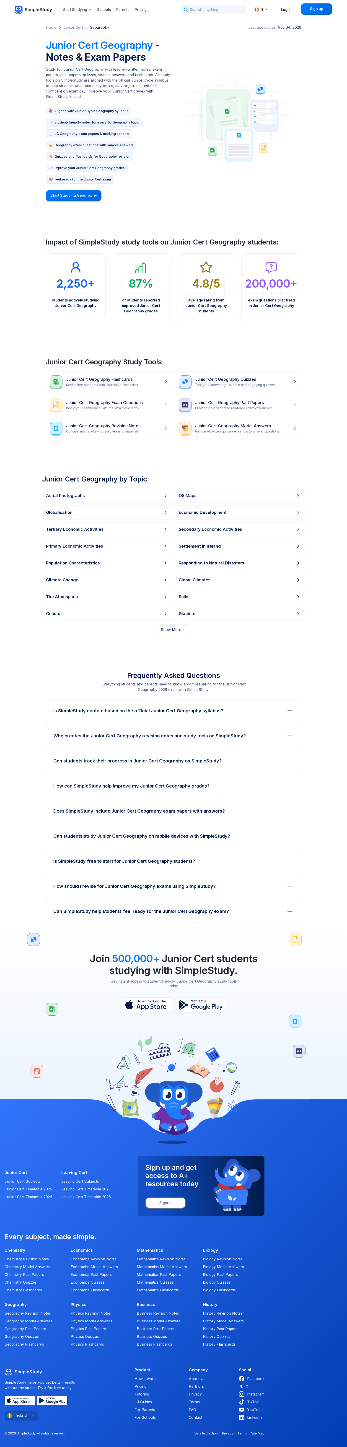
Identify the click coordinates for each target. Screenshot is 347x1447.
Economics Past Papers (91, 1274)
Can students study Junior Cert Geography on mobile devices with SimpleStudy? (173, 836)
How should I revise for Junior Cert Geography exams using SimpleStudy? (173, 886)
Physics (78, 1304)
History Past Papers (220, 1328)
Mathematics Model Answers (162, 1266)
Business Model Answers (158, 1321)
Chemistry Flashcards (23, 1290)
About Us (197, 1378)
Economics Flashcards (90, 1290)
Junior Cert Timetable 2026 (28, 1197)
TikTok (249, 1402)
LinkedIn (250, 1417)
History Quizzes (216, 1336)
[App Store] (145, 1005)
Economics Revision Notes (94, 1259)
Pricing (141, 9)
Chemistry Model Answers (27, 1266)
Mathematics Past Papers (159, 1274)
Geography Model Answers (28, 1321)
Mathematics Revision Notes (161, 1259)
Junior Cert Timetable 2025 (28, 1189)
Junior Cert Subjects (22, 1181)
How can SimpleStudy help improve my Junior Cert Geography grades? (173, 786)
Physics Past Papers (88, 1328)
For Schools (145, 1417)
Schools (104, 9)
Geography (99, 27)
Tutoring (142, 1394)
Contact (195, 1417)
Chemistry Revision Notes (27, 1259)
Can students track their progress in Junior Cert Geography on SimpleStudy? (173, 761)
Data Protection (206, 1433)
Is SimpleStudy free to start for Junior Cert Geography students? (173, 861)
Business (146, 1304)
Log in (286, 9)
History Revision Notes (222, 1313)
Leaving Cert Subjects (80, 1181)
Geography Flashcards (24, 1344)
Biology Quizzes (216, 1282)
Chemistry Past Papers (24, 1274)
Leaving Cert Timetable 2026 (86, 1197)
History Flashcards (219, 1344)
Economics (82, 1250)
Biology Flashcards (219, 1290)
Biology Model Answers (223, 1266)
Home (51, 27)
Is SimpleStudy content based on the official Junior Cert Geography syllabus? (173, 710)
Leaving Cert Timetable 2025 (86, 1189)
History (210, 1304)
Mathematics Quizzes (155, 1282)
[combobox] (261, 10)
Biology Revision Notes (223, 1259)
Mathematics (150, 1250)
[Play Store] (201, 1005)
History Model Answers (223, 1321)
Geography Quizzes (22, 1336)
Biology (210, 1250)
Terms (194, 1402)
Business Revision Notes (158, 1313)
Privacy (195, 1394)
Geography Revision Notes (28, 1313)
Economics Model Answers (94, 1266)
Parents (122, 9)
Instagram (251, 1394)
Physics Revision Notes (91, 1313)
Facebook (251, 1378)
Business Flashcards (154, 1344)
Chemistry (15, 1250)
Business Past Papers (155, 1328)
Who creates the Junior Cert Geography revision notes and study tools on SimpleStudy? (173, 735)
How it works (146, 1378)
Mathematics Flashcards (158, 1290)
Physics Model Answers (91, 1321)
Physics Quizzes (85, 1336)
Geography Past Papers (25, 1328)
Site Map (257, 1433)
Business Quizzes (152, 1336)
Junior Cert (73, 27)
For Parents (145, 1409)
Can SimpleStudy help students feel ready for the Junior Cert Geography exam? (173, 911)
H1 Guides (143, 1402)
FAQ (192, 1409)
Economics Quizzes (87, 1282)
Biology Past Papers (220, 1274)
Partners (196, 1386)
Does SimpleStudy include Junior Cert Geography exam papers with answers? (173, 811)
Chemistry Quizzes (21, 1282)
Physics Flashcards (87, 1344)
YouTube (251, 1409)
